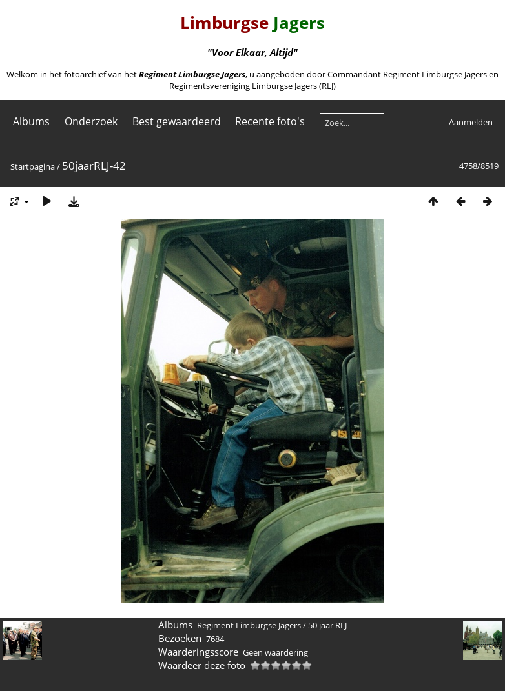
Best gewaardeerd (176, 121)
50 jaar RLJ (327, 625)
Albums (31, 121)
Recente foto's (270, 121)
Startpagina (32, 166)
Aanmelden (471, 122)
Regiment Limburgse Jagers (249, 625)
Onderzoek (91, 121)
